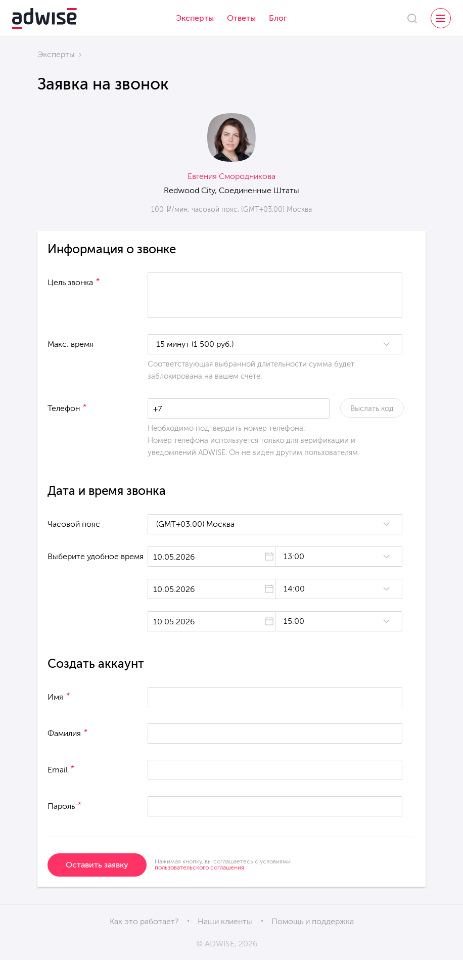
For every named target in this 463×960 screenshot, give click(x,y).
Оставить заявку (97, 865)
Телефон (67, 407)
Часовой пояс (74, 524)
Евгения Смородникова (231, 176)
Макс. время (71, 344)
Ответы (241, 18)
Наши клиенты (225, 921)
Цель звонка (74, 281)
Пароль (64, 805)
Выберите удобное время (96, 556)
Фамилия (67, 732)
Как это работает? (144, 921)
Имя (59, 696)
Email (61, 768)
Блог (278, 18)
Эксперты (195, 18)
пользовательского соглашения (199, 867)
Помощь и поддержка (312, 921)
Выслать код (372, 408)
